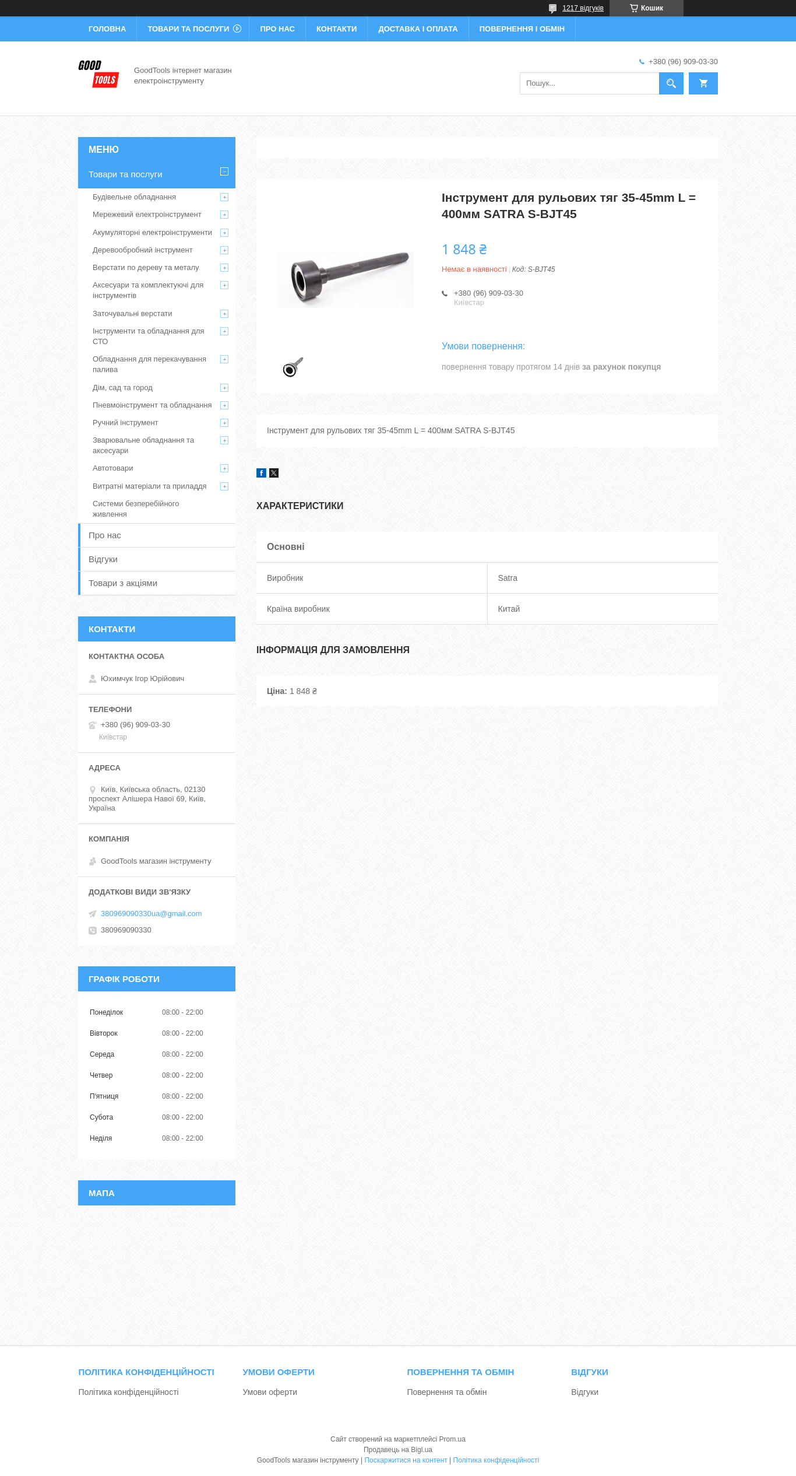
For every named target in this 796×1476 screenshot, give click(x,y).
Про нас (277, 28)
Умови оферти (269, 1392)
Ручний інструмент (126, 422)
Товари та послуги (188, 28)
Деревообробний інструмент (143, 250)
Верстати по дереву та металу (146, 267)
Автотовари (113, 468)
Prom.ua (452, 1439)
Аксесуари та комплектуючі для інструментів (148, 290)
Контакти (336, 28)
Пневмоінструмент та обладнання (152, 405)
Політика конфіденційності (128, 1392)
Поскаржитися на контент (405, 1460)
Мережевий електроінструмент (147, 214)
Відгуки (103, 559)
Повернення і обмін (522, 28)
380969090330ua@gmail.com (151, 913)
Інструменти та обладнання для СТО (149, 336)
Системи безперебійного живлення (136, 508)
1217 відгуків (583, 8)
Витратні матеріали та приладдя (150, 486)
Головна (107, 28)
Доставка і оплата (417, 28)
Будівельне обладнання (134, 196)
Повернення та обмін (447, 1392)
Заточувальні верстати (132, 313)
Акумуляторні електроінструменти (152, 232)
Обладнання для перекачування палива (149, 364)
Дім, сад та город (123, 387)
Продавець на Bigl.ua (398, 1450)
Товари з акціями (123, 583)
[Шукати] (671, 83)
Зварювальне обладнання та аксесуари (143, 445)
